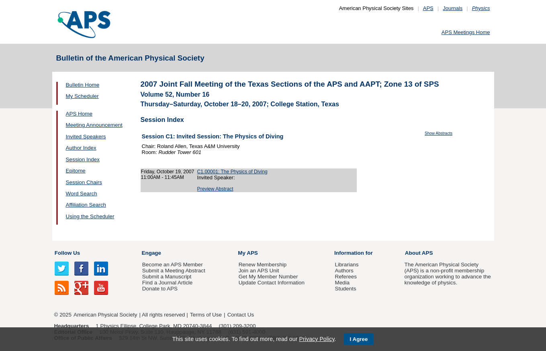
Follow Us (67, 253)
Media (342, 283)
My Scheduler (82, 96)
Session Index (83, 159)
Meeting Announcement (94, 125)
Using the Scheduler (90, 216)
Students (345, 289)
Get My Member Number (268, 277)
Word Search (81, 194)
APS (428, 8)
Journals (452, 8)
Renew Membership (263, 265)
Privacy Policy (316, 339)
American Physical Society (105, 315)
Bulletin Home (83, 85)
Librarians (346, 265)
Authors (344, 271)
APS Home (79, 114)
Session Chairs (84, 182)
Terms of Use (206, 315)
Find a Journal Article (167, 283)
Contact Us (240, 315)
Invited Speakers (86, 137)
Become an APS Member (172, 265)
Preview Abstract (215, 189)
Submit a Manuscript (166, 277)
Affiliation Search (86, 205)
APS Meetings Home (466, 32)
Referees (346, 277)
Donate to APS (160, 289)
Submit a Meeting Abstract (173, 271)
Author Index (81, 148)
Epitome (76, 171)
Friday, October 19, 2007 (167, 171)
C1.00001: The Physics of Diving (232, 171)
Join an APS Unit (259, 271)
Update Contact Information (272, 283)
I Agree (359, 339)
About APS (419, 253)
